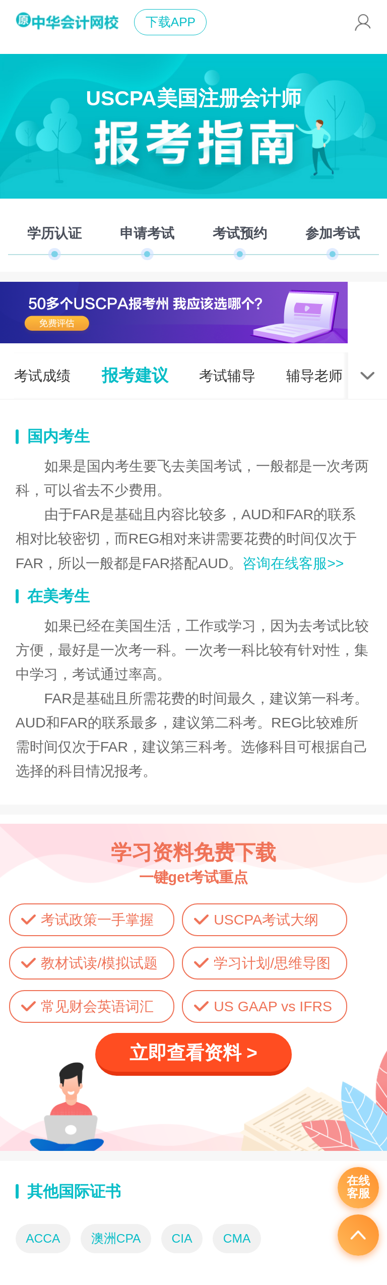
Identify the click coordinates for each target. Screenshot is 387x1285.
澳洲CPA (116, 1238)
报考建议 (135, 375)
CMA (237, 1238)
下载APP (171, 22)
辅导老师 (314, 376)
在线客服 (358, 1187)
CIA (182, 1238)
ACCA (43, 1238)
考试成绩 (42, 376)
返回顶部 (358, 1235)
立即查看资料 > (193, 1053)
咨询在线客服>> (293, 563)
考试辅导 (227, 376)
